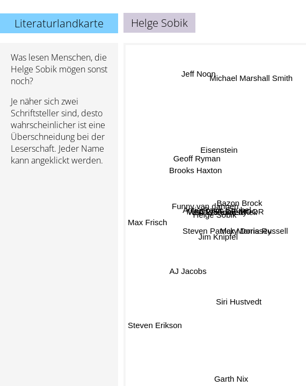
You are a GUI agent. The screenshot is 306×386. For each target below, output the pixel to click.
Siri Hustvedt (238, 301)
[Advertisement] (59, 231)
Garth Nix (230, 378)
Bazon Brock (240, 204)
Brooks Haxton (195, 170)
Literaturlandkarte (59, 23)
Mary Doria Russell (254, 231)
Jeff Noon (198, 74)
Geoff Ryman (196, 160)
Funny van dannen (205, 206)
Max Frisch (147, 222)
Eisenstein (219, 149)
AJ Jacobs (188, 271)
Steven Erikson (155, 324)
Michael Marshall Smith (251, 79)
